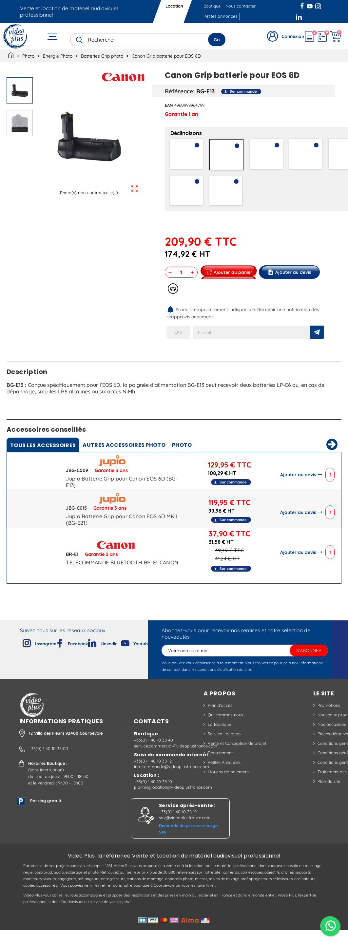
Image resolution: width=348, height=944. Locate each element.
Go (217, 40)
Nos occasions (332, 735)
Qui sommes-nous (225, 726)
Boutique (212, 6)
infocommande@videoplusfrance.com (171, 780)
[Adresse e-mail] (245, 662)
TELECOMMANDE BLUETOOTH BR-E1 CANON (122, 574)
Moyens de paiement (228, 783)
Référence (179, 91)
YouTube (309, 5)
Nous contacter (240, 6)
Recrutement (220, 764)
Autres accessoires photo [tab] (124, 456)
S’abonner (308, 662)
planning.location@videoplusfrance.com (173, 801)
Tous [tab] (43, 457)
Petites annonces (220, 16)
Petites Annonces (224, 773)
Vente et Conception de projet (237, 754)
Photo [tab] (182, 456)
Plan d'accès (220, 716)
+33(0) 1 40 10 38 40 (153, 754)
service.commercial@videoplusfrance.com (175, 760)
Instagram (318, 5)
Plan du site (329, 792)
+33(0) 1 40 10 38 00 (48, 762)
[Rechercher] (147, 39)
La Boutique (219, 735)
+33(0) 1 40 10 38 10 (153, 795)
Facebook (302, 5)
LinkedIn (299, 16)
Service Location (224, 745)
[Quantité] (181, 272)
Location (174, 6)
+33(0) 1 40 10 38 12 (153, 775)
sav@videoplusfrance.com (185, 831)
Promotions (329, 716)
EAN (169, 105)
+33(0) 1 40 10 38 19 (178, 825)
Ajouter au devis (299, 486)
